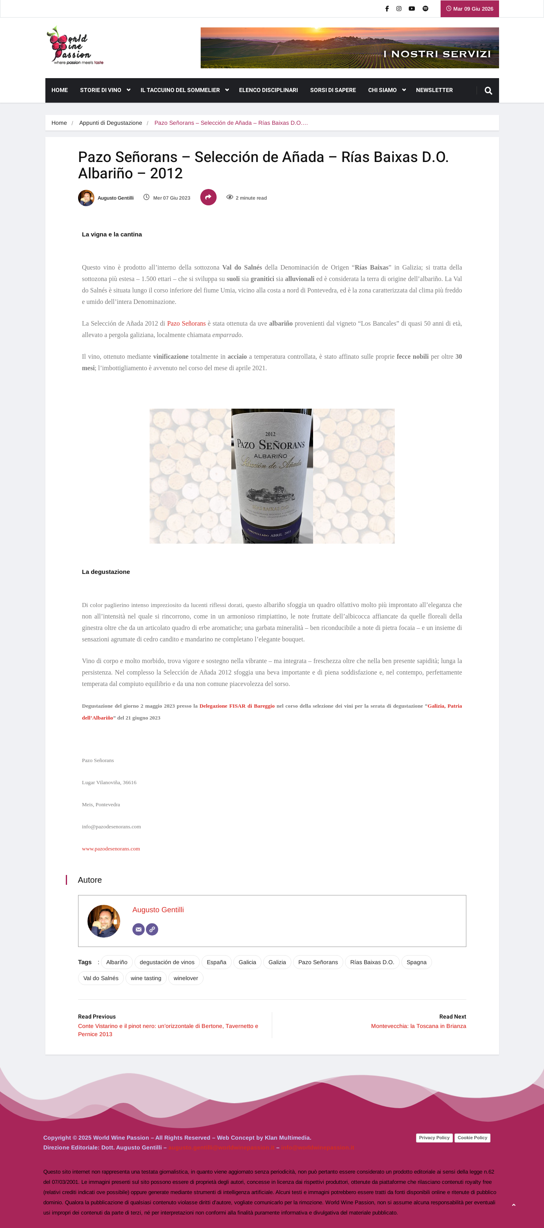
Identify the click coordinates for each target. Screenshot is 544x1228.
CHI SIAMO (387, 90)
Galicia (247, 962)
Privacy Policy (434, 1137)
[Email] (138, 929)
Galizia (277, 962)
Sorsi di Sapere (333, 90)
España (216, 962)
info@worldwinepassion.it (317, 1147)
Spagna (417, 962)
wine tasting (146, 978)
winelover (186, 978)
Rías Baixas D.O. (372, 962)
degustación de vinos (167, 962)
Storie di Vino (105, 90)
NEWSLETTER (434, 90)
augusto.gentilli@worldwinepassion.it (221, 1147)
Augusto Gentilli (106, 198)
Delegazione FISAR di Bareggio (237, 706)
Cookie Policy (472, 1137)
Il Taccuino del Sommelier (185, 90)
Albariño (117, 962)
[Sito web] (152, 929)
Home (59, 90)
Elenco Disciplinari (268, 90)
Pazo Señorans (186, 323)
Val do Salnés (101, 978)
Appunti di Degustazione (110, 122)
